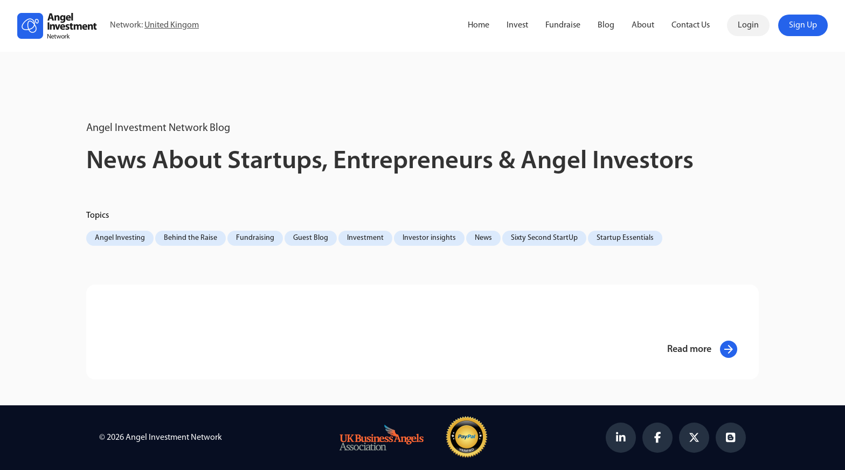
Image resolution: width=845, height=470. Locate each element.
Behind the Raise (190, 238)
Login (748, 25)
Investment (365, 238)
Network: (154, 25)
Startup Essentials (625, 238)
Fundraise (562, 25)
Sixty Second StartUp (544, 238)
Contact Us (690, 25)
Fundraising (255, 238)
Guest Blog (310, 238)
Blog (606, 25)
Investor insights (429, 238)
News (483, 238)
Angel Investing (120, 238)
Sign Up (803, 25)
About (643, 25)
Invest (517, 25)
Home (478, 25)
